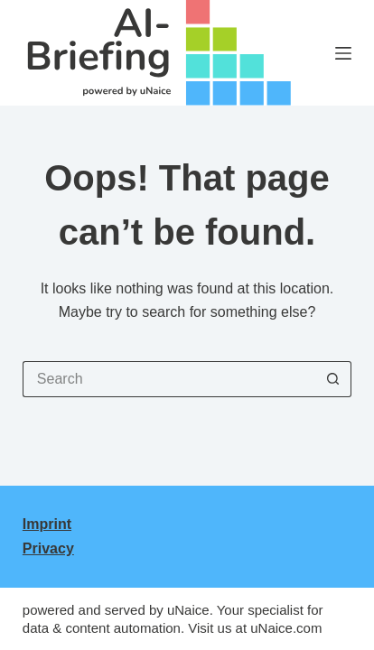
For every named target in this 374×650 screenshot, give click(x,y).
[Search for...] (169, 379)
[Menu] (343, 53)
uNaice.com (286, 628)
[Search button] (333, 379)
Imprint (47, 524)
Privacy (48, 548)
